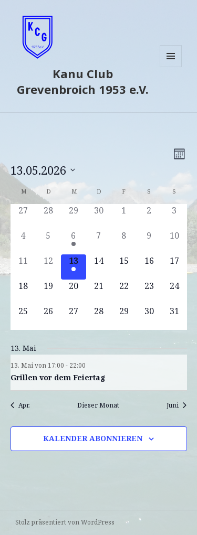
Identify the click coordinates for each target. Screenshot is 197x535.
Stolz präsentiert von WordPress (65, 522)
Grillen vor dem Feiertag (58, 377)
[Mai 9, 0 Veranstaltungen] (149, 241)
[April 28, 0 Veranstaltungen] (48, 216)
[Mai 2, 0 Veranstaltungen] (149, 216)
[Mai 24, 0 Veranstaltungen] (174, 292)
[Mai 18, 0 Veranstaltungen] (23, 292)
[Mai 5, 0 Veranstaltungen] (48, 241)
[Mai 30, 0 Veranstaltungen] (149, 317)
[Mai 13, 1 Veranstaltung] (73, 267)
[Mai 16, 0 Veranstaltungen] (149, 267)
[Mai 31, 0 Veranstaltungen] (174, 317)
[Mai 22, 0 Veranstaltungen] (124, 292)
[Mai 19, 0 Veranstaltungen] (48, 292)
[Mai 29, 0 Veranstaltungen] (124, 317)
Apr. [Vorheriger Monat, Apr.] (20, 405)
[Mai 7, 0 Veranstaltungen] (98, 241)
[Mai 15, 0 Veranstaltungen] (124, 267)
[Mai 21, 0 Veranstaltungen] (98, 292)
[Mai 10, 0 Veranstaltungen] (174, 241)
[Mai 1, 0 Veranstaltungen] (124, 216)
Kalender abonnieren (92, 438)
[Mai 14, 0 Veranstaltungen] (98, 267)
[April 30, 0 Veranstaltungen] (98, 216)
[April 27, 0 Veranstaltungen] (23, 216)
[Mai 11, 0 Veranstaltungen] (23, 267)
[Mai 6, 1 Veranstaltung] (73, 241)
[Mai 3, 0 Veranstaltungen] (174, 216)
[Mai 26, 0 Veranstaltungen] (48, 317)
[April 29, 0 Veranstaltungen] (73, 216)
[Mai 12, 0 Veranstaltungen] (48, 267)
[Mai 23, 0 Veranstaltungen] (149, 292)
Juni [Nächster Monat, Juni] (176, 405)
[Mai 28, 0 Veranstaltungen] (98, 317)
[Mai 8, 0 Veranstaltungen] (124, 241)
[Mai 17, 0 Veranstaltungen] (174, 267)
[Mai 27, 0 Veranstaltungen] (73, 317)
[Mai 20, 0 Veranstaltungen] (73, 292)
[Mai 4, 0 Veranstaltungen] (23, 241)
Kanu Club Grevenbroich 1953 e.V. (83, 81)
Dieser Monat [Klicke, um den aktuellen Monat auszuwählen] (98, 405)
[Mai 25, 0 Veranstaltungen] (23, 317)
